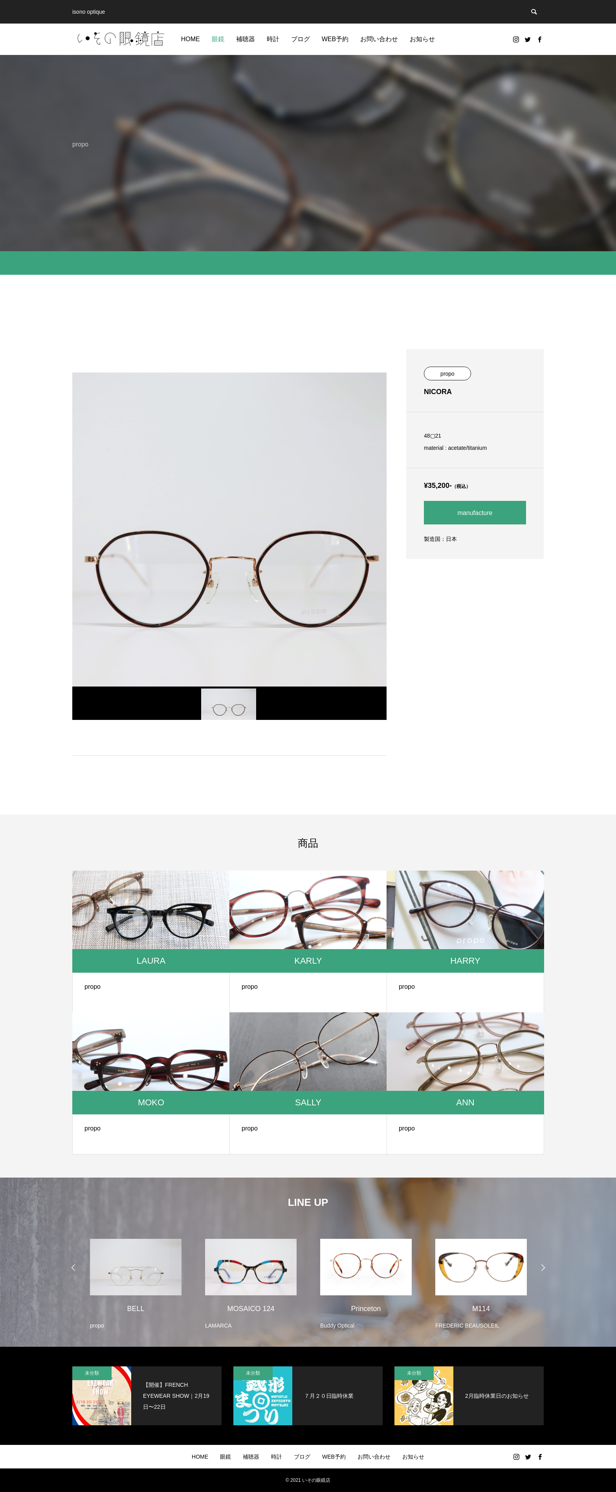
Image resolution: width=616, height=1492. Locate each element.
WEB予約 (335, 39)
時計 (273, 39)
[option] (136, 1279)
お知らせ (422, 39)
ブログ (300, 39)
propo (447, 374)
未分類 (92, 1373)
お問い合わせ (379, 39)
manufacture (475, 513)
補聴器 (245, 39)
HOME (190, 39)
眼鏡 (218, 39)
